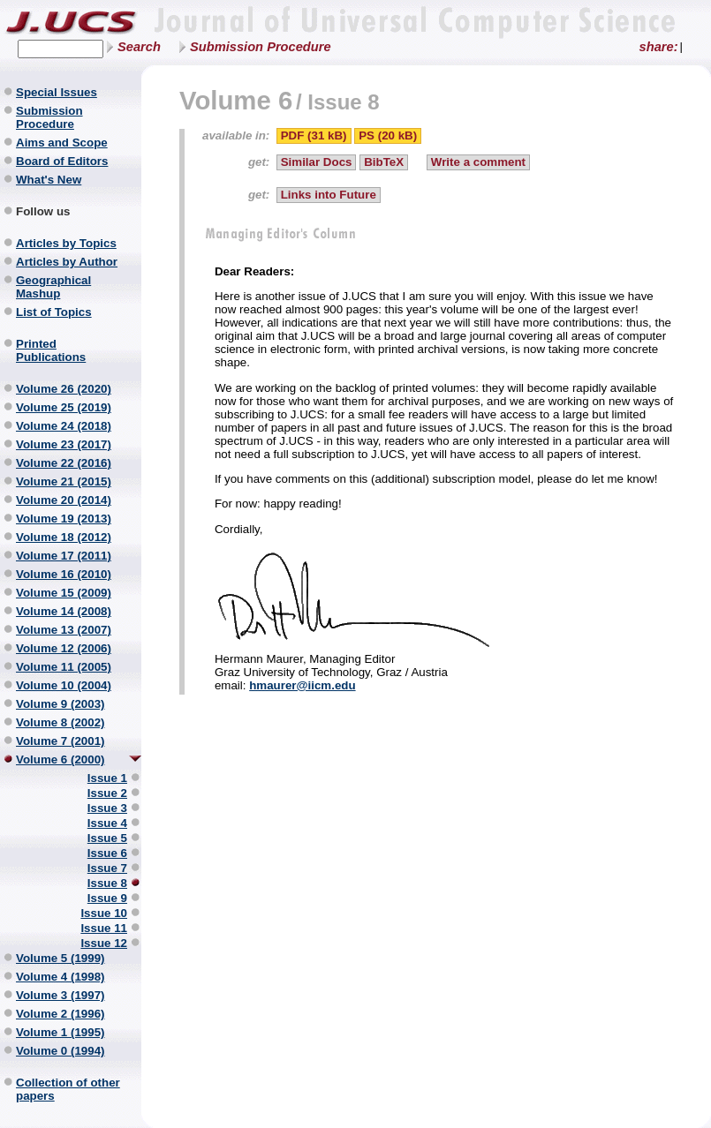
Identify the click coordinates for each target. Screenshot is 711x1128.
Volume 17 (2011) (63, 555)
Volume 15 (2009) (63, 592)
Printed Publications (51, 350)
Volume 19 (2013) (63, 518)
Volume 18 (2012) (63, 537)
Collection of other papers (68, 1089)
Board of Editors (62, 161)
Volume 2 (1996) (60, 1013)
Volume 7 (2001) (60, 741)
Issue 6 (107, 853)
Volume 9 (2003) (60, 704)
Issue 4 (107, 823)
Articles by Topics (66, 243)
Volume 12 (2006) (63, 648)
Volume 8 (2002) (60, 722)
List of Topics (54, 312)
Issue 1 (107, 778)
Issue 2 (107, 793)
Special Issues (56, 92)
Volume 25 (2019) (63, 407)
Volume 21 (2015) (63, 481)
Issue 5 (107, 838)
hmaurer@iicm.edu (302, 685)
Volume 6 (235, 100)
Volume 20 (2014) (63, 500)
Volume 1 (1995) (60, 1032)
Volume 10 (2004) (63, 685)
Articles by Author (66, 261)
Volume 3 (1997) (60, 995)
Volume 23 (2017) (63, 444)
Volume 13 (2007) (63, 629)
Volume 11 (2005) (63, 666)
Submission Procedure (260, 47)
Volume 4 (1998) (60, 976)
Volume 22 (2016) (63, 463)
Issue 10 (103, 913)
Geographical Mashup (53, 287)
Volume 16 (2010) (63, 574)
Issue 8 (107, 883)
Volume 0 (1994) (60, 1050)
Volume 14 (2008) (63, 611)
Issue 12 (103, 943)
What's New (48, 179)
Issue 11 (103, 928)
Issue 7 (107, 868)
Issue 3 (107, 808)
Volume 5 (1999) (60, 958)
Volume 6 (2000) (60, 759)
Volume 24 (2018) (63, 425)
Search (139, 47)
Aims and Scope (62, 142)
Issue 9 (107, 898)
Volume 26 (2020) (63, 388)
